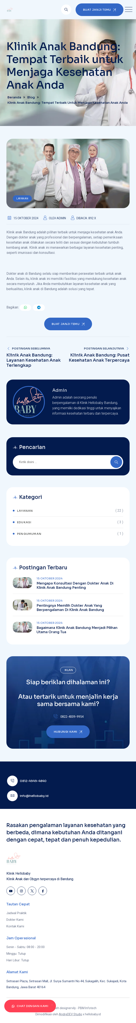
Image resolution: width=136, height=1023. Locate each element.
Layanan (22, 198)
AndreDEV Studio (70, 1014)
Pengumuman (29, 534)
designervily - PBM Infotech (78, 1008)
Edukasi (24, 522)
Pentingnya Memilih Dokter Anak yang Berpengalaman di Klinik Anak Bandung (70, 608)
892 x (92, 218)
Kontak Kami (15, 926)
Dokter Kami (14, 920)
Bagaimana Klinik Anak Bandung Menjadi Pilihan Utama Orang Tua (77, 630)
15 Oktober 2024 (50, 578)
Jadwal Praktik (16, 913)
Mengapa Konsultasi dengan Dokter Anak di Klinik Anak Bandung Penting (75, 585)
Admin (61, 218)
